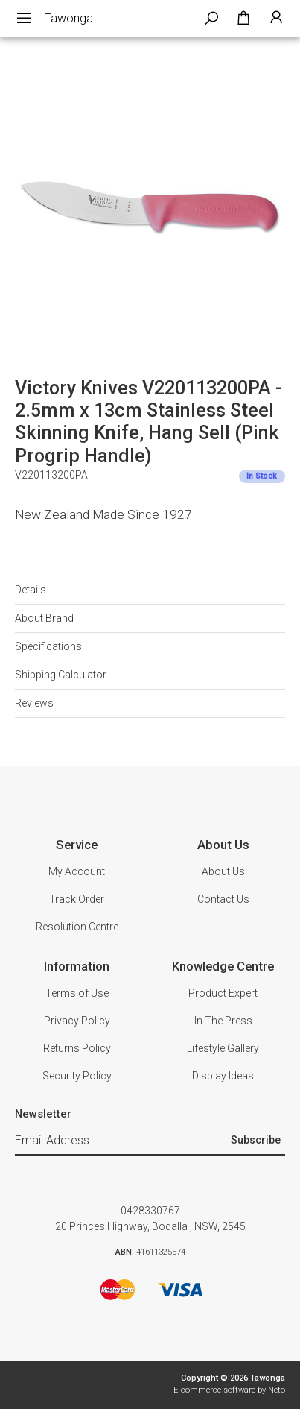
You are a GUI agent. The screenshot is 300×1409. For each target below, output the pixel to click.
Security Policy (77, 1076)
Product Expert (223, 993)
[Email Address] (121, 1141)
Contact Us (223, 899)
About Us (223, 871)
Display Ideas (223, 1076)
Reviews (34, 703)
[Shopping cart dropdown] (243, 19)
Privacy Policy (77, 1021)
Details (30, 590)
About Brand (44, 618)
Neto (276, 1390)
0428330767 (150, 1211)
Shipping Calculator (60, 675)
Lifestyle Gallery (223, 1048)
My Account (76, 871)
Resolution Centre (77, 927)
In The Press (223, 1021)
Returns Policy (77, 1048)
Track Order (76, 899)
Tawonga (69, 18)
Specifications (48, 646)
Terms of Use (77, 993)
